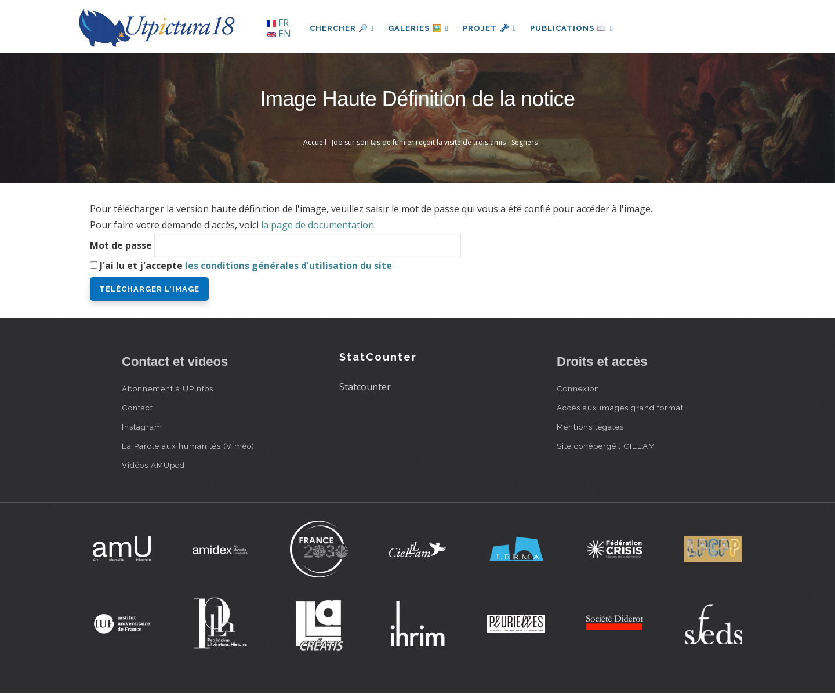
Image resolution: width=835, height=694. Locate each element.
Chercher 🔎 (342, 28)
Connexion (578, 388)
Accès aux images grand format (620, 407)
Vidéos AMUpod (153, 465)
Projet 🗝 (490, 28)
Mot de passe (121, 245)
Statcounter (365, 386)
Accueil (314, 142)
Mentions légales (590, 426)
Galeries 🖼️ (418, 28)
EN (279, 33)
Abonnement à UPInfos (167, 388)
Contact (137, 407)
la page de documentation (317, 225)
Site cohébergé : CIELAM (606, 445)
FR (278, 22)
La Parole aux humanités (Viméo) (188, 445)
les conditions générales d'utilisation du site (288, 265)
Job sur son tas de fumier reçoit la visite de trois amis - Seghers (435, 142)
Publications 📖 (571, 28)
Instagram (142, 426)
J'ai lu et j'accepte (246, 265)
